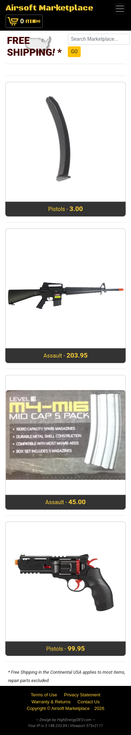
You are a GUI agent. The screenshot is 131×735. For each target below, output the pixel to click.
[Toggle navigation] (119, 8)
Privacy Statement (82, 694)
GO (74, 51)
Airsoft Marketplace (49, 8)
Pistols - (65, 209)
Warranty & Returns (51, 701)
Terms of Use (44, 694)
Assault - (65, 355)
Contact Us (89, 701)
